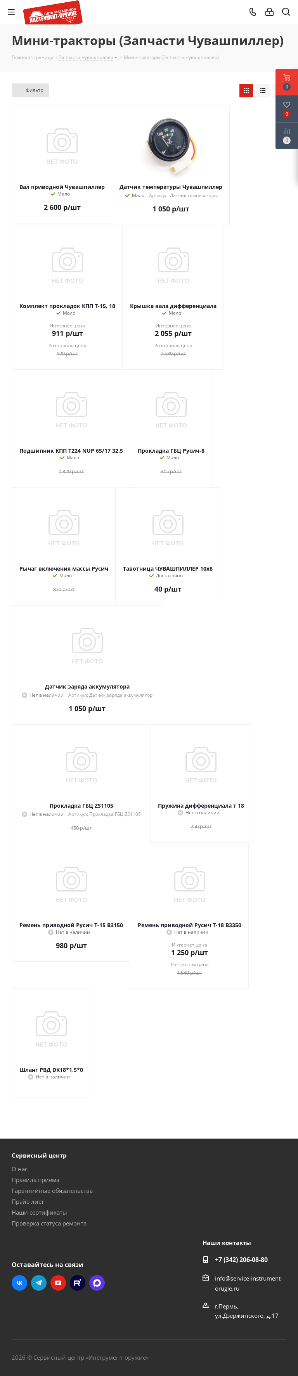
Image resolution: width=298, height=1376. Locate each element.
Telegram (39, 1283)
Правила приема (35, 1180)
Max (97, 1283)
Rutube (77, 1283)
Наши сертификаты (39, 1212)
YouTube (58, 1283)
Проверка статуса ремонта (49, 1223)
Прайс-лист (28, 1201)
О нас (20, 1169)
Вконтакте (19, 1283)
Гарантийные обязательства (52, 1190)
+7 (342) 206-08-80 (241, 1259)
